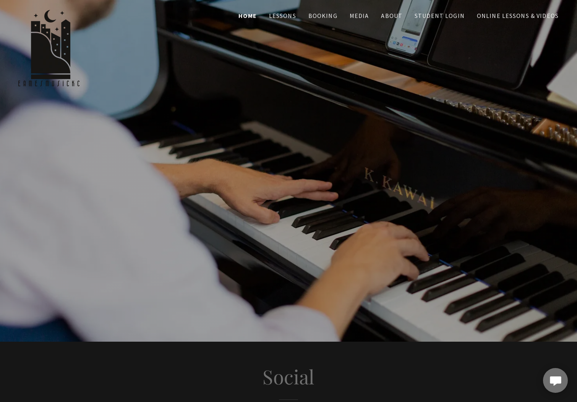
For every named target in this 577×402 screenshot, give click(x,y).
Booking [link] (322, 15)
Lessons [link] (282, 15)
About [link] (391, 15)
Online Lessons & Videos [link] (518, 15)
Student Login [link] (440, 15)
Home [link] (247, 15)
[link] (48, 13)
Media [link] (359, 15)
